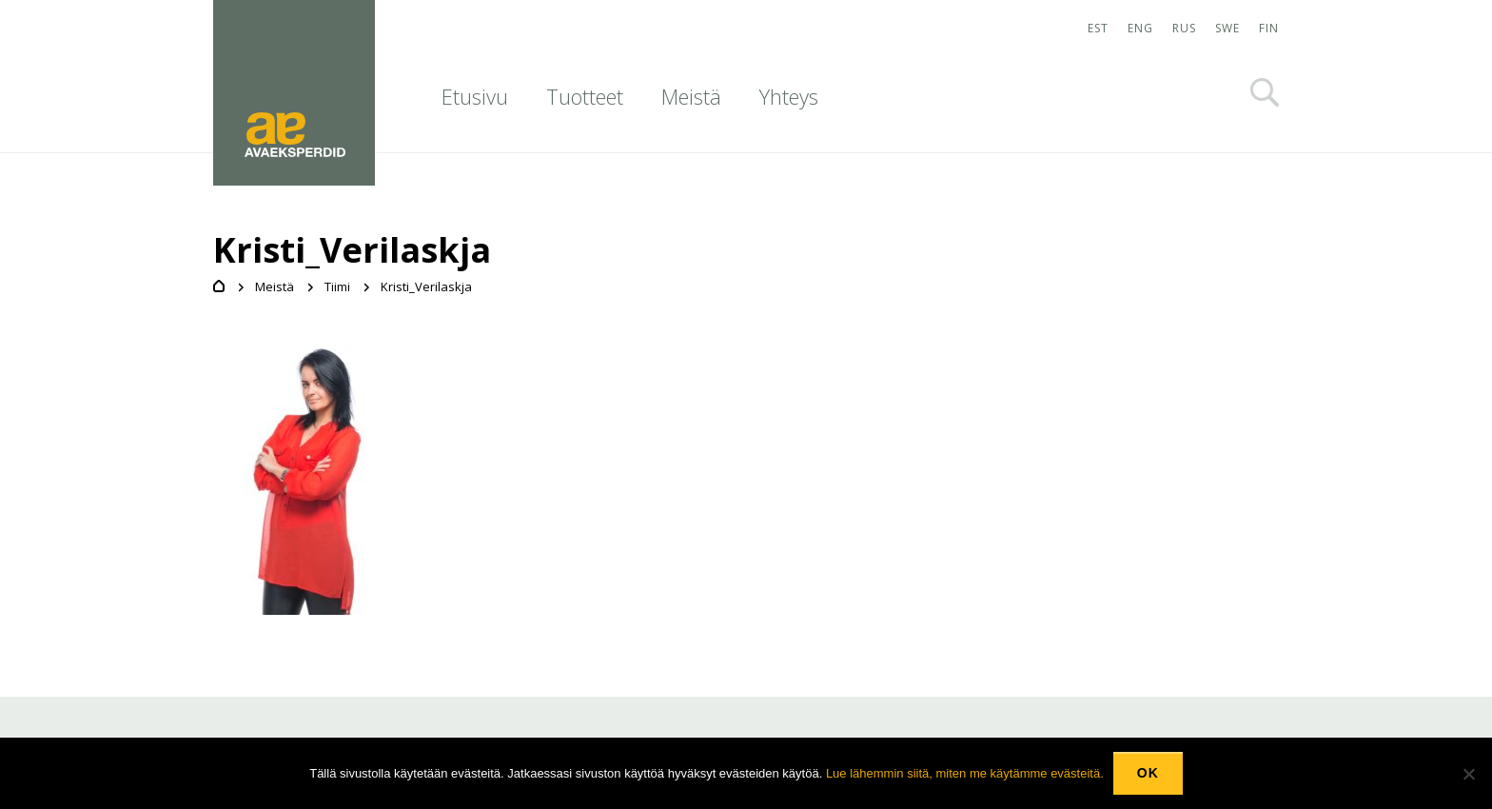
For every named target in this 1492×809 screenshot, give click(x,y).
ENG (1140, 28)
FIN (1269, 28)
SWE (1227, 28)
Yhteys (788, 96)
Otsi (1264, 92)
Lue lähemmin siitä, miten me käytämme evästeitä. (965, 773)
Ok (1148, 772)
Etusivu (475, 96)
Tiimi (337, 286)
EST (1098, 28)
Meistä (691, 96)
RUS (1184, 28)
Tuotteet (584, 96)
